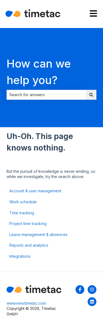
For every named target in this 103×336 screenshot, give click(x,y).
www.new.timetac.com (26, 303)
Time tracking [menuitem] (21, 212)
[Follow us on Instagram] (92, 289)
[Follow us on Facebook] (80, 289)
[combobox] (46, 95)
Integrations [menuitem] (19, 256)
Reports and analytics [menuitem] (28, 245)
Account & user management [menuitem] (35, 190)
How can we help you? (39, 72)
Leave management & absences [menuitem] (38, 234)
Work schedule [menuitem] (23, 201)
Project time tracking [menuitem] (27, 223)
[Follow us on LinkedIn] (92, 301)
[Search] (91, 95)
